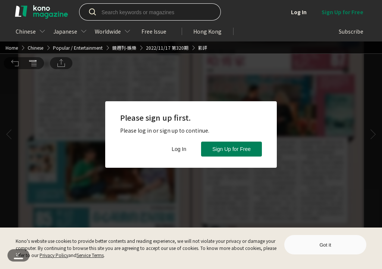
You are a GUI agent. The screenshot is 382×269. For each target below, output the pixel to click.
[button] (15, 21)
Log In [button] (179, 149)
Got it (325, 245)
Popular (61, 5)
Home (12, 5)
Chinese (35, 5)
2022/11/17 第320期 (167, 5)
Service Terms (90, 255)
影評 (202, 5)
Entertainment (88, 5)
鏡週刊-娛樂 (124, 5)
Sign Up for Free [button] (231, 149)
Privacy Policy (54, 255)
